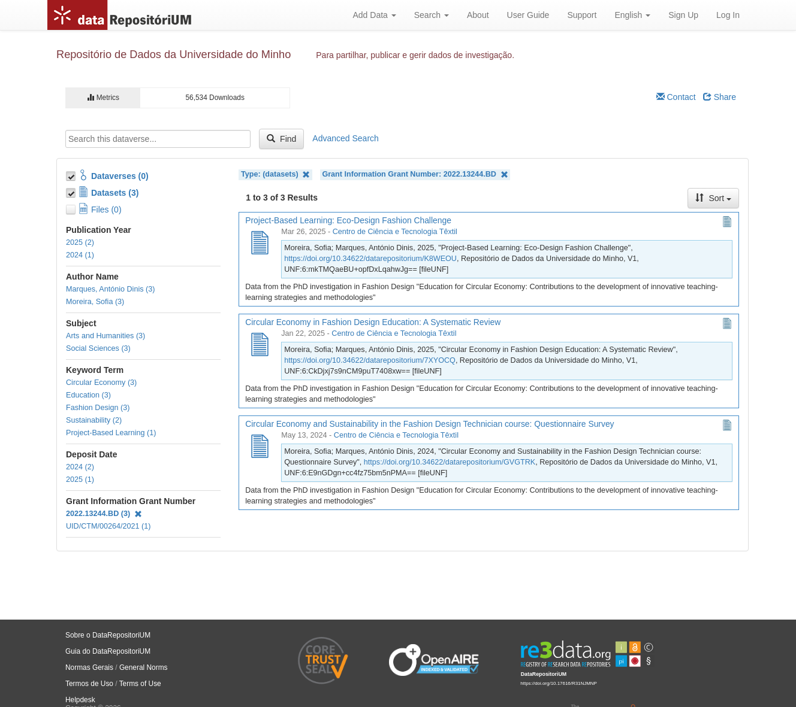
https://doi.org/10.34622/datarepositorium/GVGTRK (449, 462)
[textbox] (158, 139)
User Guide (528, 15)
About (478, 15)
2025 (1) (80, 479)
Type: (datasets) (275, 174)
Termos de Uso (89, 683)
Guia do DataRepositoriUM (107, 651)
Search (431, 15)
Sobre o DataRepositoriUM (107, 635)
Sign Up (683, 15)
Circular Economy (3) (101, 382)
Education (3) (88, 395)
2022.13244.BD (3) (104, 513)
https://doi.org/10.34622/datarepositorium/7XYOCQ (370, 360)
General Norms (143, 667)
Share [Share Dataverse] (719, 97)
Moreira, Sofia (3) (95, 302)
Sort (713, 198)
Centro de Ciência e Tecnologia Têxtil (395, 231)
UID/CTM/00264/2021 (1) (108, 526)
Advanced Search (345, 138)
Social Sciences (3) (98, 348)
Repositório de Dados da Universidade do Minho (173, 54)
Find (281, 139)
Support (581, 15)
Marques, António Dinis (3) (110, 289)
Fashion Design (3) (97, 407)
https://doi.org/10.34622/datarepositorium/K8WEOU (370, 258)
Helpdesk (80, 700)
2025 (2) (80, 242)
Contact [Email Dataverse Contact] (676, 97)
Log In (728, 15)
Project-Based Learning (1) (111, 433)
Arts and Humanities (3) (105, 336)
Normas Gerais (89, 667)
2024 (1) (80, 255)
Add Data (374, 15)
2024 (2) (80, 467)
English (632, 15)
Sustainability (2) (94, 420)
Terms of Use (140, 683)
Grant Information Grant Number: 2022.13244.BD (415, 174)
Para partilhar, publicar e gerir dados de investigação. (415, 55)
